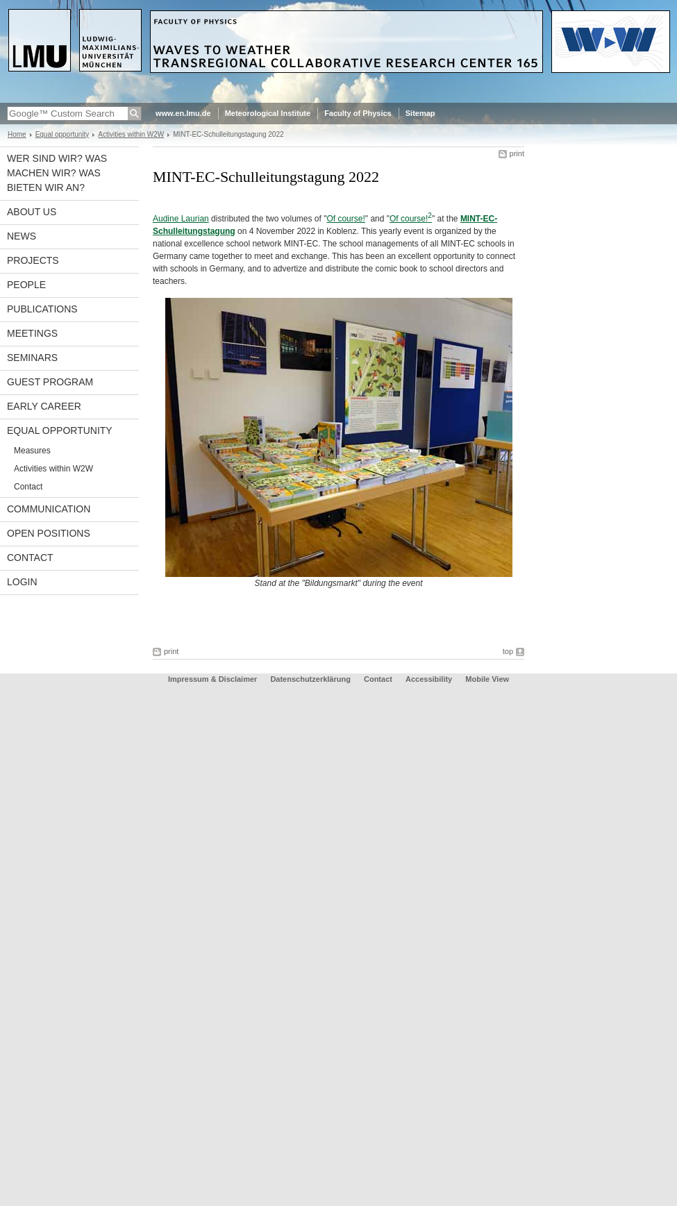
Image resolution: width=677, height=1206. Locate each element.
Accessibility (430, 679)
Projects (33, 260)
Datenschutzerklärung (310, 679)
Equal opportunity (62, 134)
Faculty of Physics (358, 113)
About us (31, 211)
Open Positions (48, 533)
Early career (44, 406)
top (508, 651)
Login (22, 581)
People (26, 284)
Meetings (32, 333)
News (21, 236)
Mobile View (487, 679)
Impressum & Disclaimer (212, 679)
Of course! (345, 219)
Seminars (32, 357)
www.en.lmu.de (183, 113)
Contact (28, 487)
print (517, 153)
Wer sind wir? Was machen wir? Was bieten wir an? (57, 173)
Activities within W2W (131, 134)
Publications (42, 309)
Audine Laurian (181, 219)
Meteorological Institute (267, 113)
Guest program (50, 381)
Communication (48, 508)
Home (17, 134)
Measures (32, 450)
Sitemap (420, 113)
